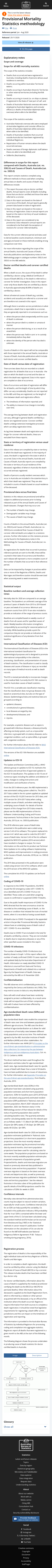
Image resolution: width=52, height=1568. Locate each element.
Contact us (26, 1509)
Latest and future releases (26, 1459)
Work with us (26, 1497)
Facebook (27, 1529)
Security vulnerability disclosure (26, 1513)
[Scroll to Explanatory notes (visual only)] (27, 58)
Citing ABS (26, 1503)
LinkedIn (27, 1539)
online (6, 755)
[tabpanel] (26, 1386)
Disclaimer (26, 1554)
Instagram (27, 1532)
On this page (27, 49)
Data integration (26, 1478)
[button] (6, 4)
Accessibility (26, 1561)
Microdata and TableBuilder (26, 1472)
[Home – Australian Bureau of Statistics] (26, 1444)
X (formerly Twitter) (27, 1535)
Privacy (26, 1558)
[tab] (15, 1355)
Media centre (26, 1500)
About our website (26, 1493)
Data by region (26, 1465)
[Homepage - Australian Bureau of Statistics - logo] (26, 4)
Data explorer (26, 1475)
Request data (26, 1481)
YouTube (27, 1542)
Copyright (26, 1551)
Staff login (26, 1564)
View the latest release (19, 15)
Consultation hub (26, 1506)
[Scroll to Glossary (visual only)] (16, 1422)
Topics (26, 1462)
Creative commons (26, 1548)
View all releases (25, 42)
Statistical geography (26, 1468)
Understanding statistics (26, 1485)
